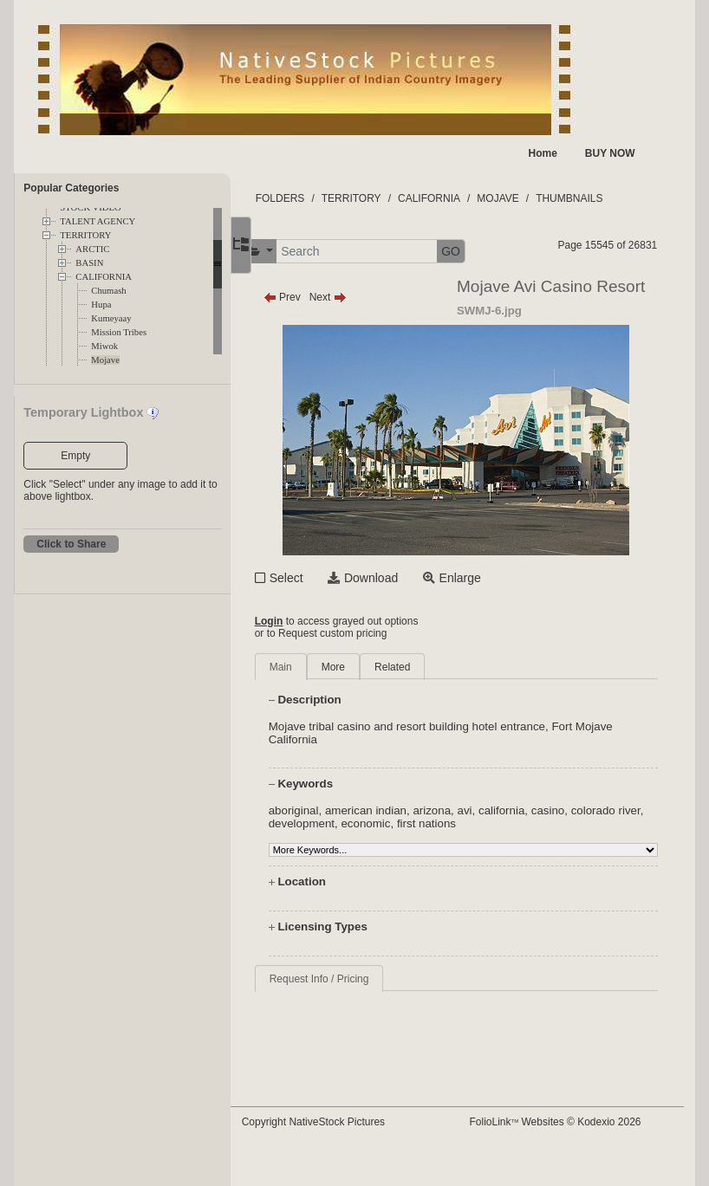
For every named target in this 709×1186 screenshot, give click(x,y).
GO (483, 251)
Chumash (108, 290)
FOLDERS (312, 198)
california (534, 810)
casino (580, 810)
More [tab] (365, 667)
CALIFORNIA (103, 277)
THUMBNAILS (602, 198)
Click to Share (71, 544)
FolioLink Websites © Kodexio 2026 (570, 1122)
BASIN (89, 263)
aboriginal (326, 810)
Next (360, 297)
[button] (291, 252)
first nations (487, 823)
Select (318, 578)
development (362, 823)
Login (301, 621)
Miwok (104, 346)
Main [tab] (313, 667)
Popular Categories (71, 188)
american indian (398, 810)
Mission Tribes (118, 332)
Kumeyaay (111, 318)
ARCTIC (92, 249)
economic (427, 823)
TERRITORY (85, 235)
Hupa (101, 304)
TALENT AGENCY (97, 221)
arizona (465, 810)
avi (497, 810)
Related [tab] (425, 667)
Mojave (105, 360)
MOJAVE (530, 198)
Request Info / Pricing (351, 979)
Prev (314, 297)
